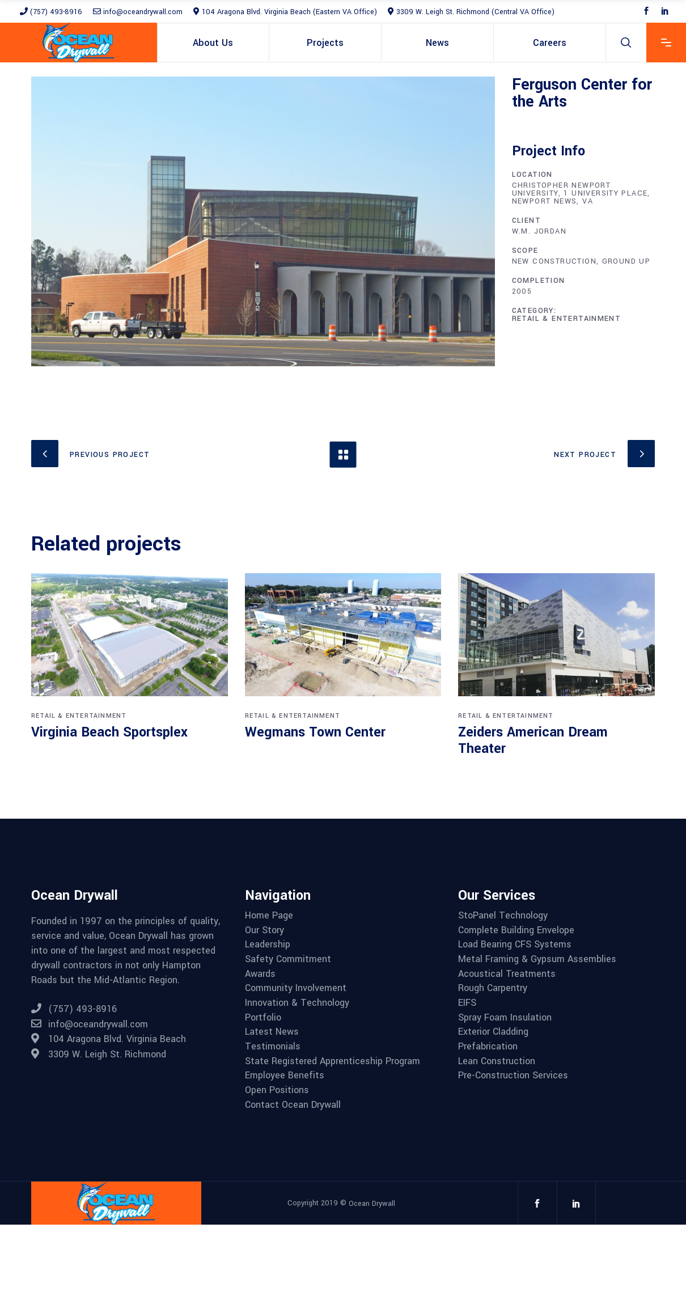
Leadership (267, 944)
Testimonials (272, 1046)
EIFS (467, 1003)
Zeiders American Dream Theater (533, 741)
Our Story (264, 930)
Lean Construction (496, 1061)
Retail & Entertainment (566, 319)
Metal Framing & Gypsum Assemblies (537, 959)
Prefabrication (488, 1046)
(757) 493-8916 (51, 12)
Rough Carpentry (492, 988)
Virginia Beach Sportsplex (109, 732)
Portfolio (263, 1017)
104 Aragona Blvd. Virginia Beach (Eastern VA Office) (285, 12)
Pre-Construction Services (513, 1075)
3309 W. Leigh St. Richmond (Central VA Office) (471, 12)
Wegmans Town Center (315, 732)
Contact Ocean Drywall (293, 1105)
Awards (260, 974)
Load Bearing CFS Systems (514, 944)
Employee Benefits (284, 1075)
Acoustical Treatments (507, 974)
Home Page (269, 915)
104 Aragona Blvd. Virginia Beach (108, 1038)
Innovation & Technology (297, 1003)
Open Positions (277, 1090)
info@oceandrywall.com (138, 12)
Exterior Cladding (493, 1032)
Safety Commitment (288, 959)
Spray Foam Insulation (505, 1017)
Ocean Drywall (372, 1203)
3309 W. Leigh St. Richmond (98, 1054)
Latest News (272, 1032)
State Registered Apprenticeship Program (332, 1061)
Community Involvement (295, 988)
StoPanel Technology (503, 915)
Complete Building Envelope (516, 930)
